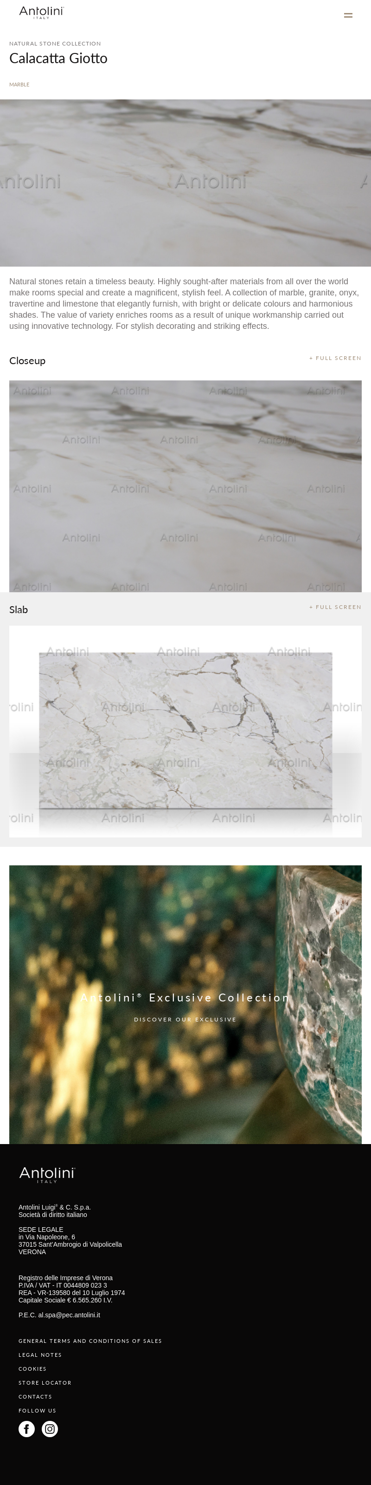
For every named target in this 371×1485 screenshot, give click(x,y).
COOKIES (33, 1368)
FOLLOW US (38, 1410)
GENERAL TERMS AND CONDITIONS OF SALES (90, 1340)
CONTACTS (35, 1396)
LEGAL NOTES (40, 1354)
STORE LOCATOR (45, 1382)
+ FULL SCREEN (335, 358)
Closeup (27, 360)
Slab (18, 609)
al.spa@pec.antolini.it (69, 1315)
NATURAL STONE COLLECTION (55, 43)
